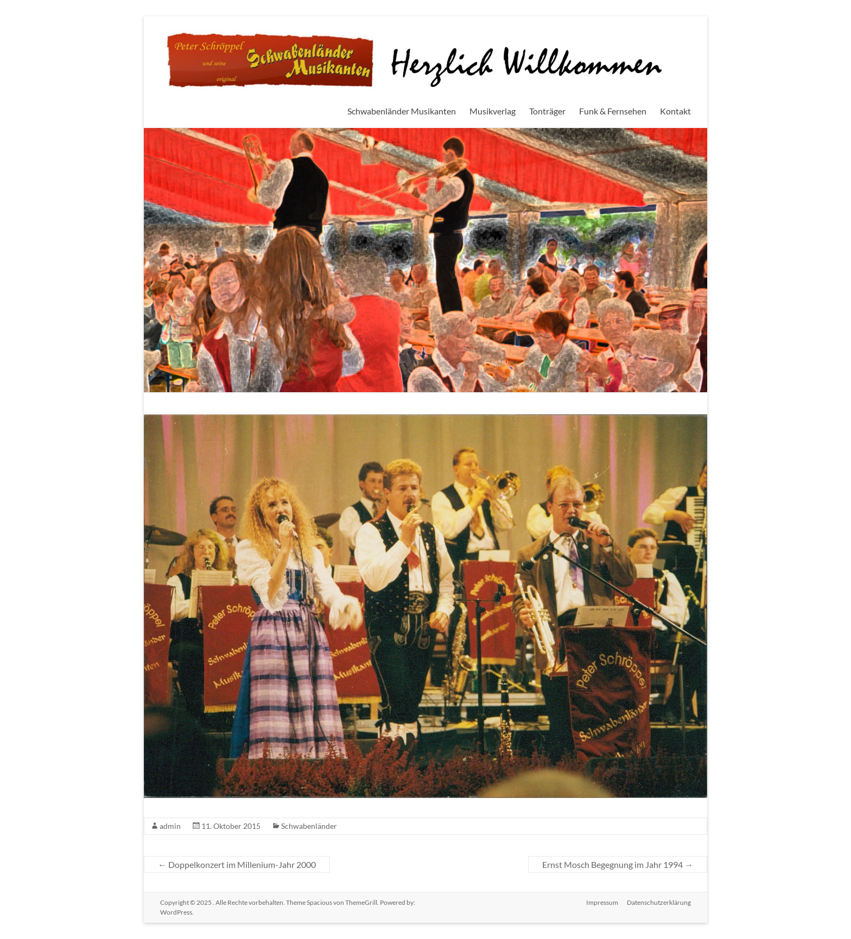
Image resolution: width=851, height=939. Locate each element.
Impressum (602, 902)
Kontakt (675, 111)
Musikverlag (492, 111)
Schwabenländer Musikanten (401, 111)
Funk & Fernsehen (612, 111)
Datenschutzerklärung (659, 902)
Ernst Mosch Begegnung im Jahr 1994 (617, 864)
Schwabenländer (309, 826)
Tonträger (547, 111)
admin (170, 826)
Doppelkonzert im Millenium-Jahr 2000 (237, 864)
